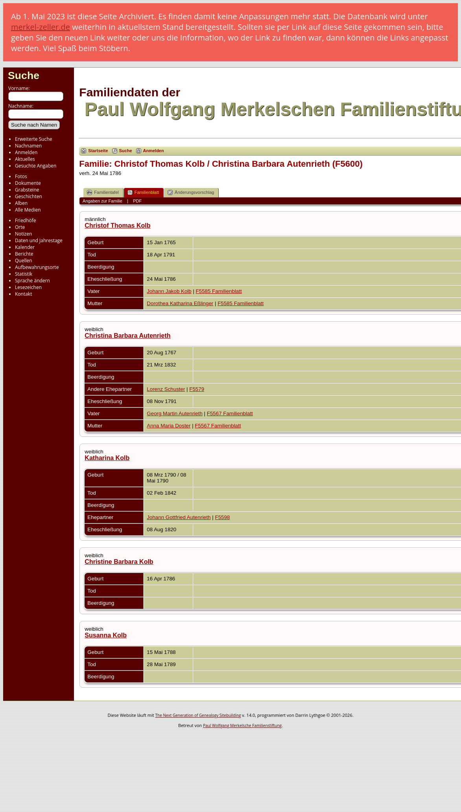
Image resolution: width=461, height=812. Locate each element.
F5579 (196, 389)
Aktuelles (25, 159)
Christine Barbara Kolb (119, 561)
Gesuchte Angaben (35, 165)
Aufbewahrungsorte (37, 267)
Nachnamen (28, 145)
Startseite (98, 150)
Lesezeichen (28, 287)
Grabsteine (27, 189)
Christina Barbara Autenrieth (127, 335)
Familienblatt (143, 192)
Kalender (25, 247)
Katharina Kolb (107, 458)
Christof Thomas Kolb (117, 225)
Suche (23, 75)
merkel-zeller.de (40, 27)
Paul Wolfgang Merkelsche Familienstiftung (242, 725)
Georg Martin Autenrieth (175, 413)
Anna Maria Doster (168, 426)
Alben (21, 203)
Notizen (23, 233)
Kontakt (23, 294)
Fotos (21, 176)
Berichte (24, 253)
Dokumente (28, 183)
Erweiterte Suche (33, 139)
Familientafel (102, 192)
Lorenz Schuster (166, 389)
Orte (20, 227)
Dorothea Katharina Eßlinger (180, 303)
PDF (137, 201)
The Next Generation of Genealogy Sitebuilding (198, 715)
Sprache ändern (32, 280)
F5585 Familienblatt (219, 291)
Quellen (23, 260)
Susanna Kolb (106, 635)
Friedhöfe (25, 220)
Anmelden (26, 152)
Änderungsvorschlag (191, 192)
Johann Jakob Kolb (169, 291)
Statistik (23, 274)
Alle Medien (28, 209)
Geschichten (28, 196)
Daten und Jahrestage (39, 240)
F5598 (222, 517)
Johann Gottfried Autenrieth (178, 517)
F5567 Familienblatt (230, 413)
